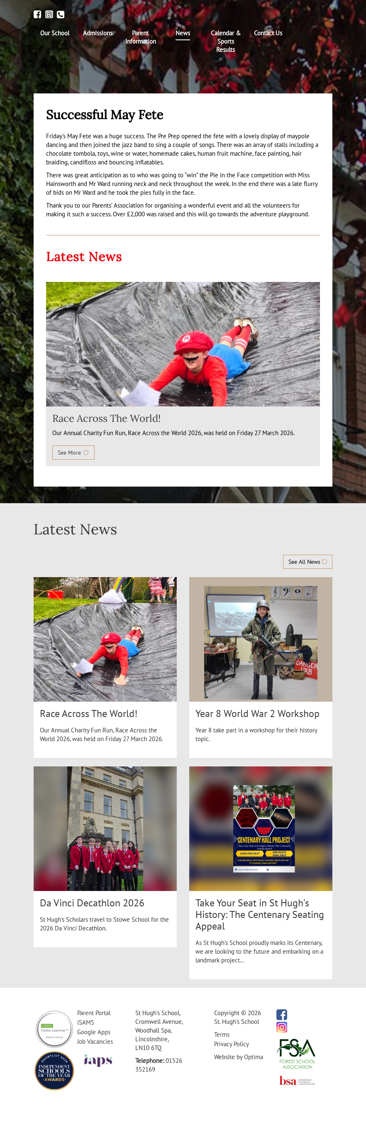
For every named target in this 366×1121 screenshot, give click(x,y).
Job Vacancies (95, 1041)
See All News (307, 561)
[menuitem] (55, 33)
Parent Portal (93, 1013)
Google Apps (93, 1032)
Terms (221, 1034)
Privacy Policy (231, 1044)
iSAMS (85, 1022)
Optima (253, 1057)
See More (73, 452)
